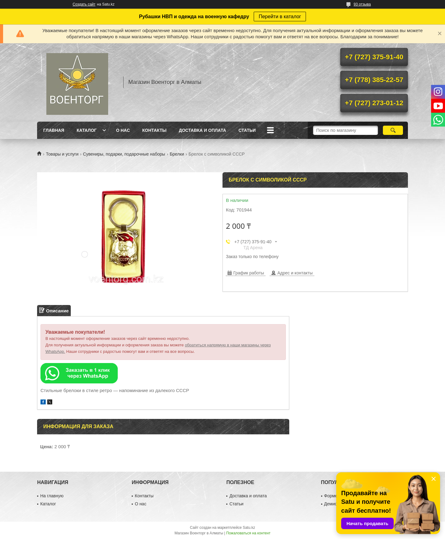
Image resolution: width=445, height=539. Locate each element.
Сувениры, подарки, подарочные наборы (124, 154)
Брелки (177, 154)
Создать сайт (84, 4)
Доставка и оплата (202, 130)
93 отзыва (362, 4)
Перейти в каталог (280, 16)
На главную (51, 495)
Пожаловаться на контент (248, 533)
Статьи (247, 130)
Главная (53, 130)
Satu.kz (249, 527)
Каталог (87, 130)
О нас (123, 130)
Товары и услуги (62, 154)
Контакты (154, 130)
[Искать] (393, 130)
